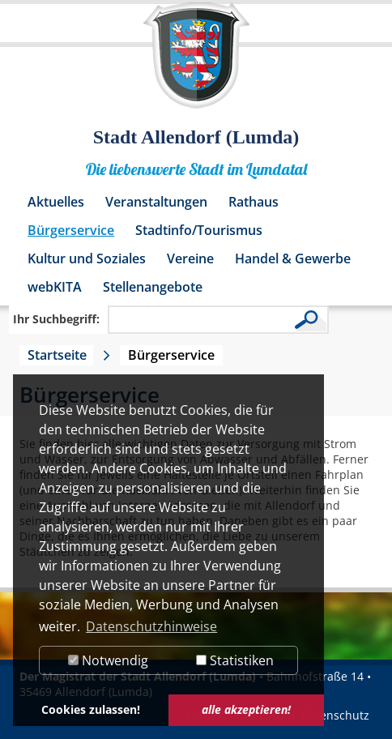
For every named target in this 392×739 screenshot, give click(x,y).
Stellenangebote (152, 287)
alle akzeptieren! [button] (246, 709)
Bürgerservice (71, 230)
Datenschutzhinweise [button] (151, 626)
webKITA (55, 287)
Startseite (57, 355)
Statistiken (235, 660)
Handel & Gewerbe (293, 258)
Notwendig (108, 660)
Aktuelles (56, 202)
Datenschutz (335, 715)
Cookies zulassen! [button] (90, 709)
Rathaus (253, 202)
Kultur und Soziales (87, 258)
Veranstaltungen (156, 202)
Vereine (190, 258)
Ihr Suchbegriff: (56, 319)
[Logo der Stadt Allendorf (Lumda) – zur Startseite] (196, 63)
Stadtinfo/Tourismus (198, 230)
